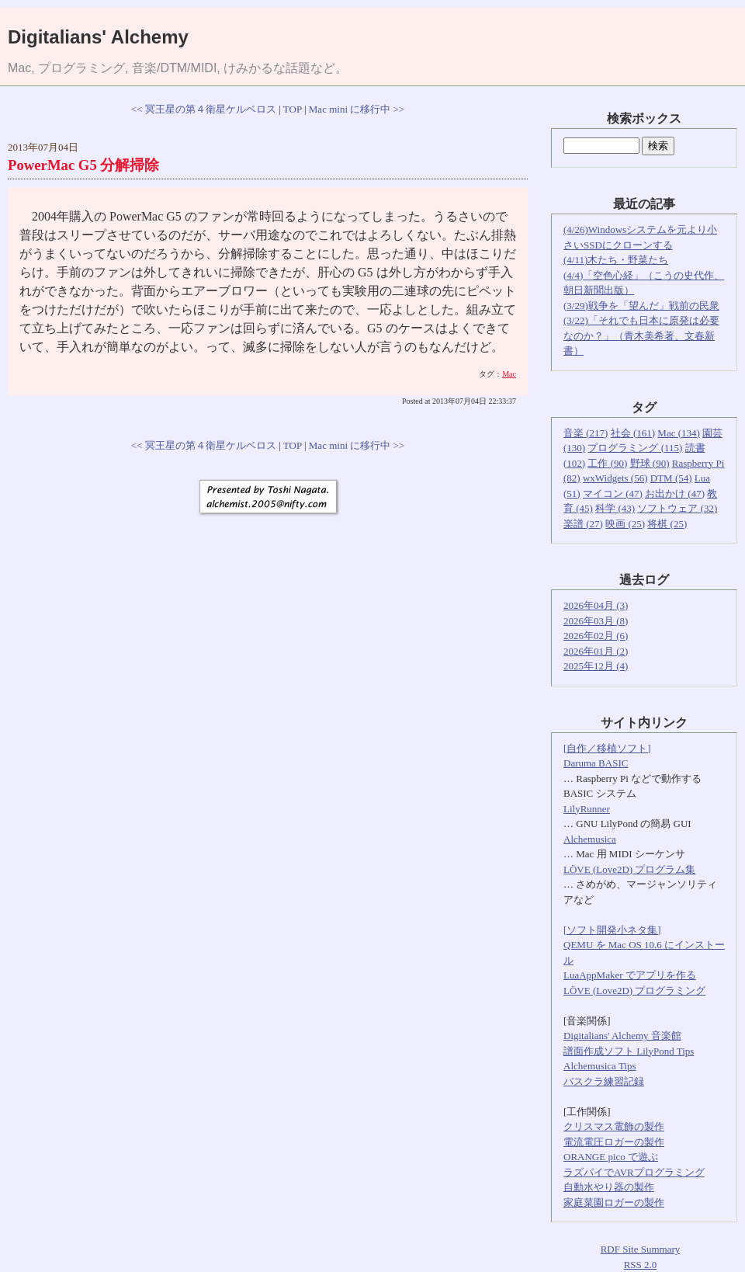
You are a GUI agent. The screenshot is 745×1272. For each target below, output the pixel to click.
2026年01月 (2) (595, 651)
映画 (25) (625, 524)
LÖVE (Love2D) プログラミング (634, 990)
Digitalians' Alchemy (98, 36)
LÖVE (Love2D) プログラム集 (629, 869)
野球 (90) (650, 463)
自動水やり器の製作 (608, 1187)
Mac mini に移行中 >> (356, 109)
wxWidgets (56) (615, 478)
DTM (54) (671, 478)
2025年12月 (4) (595, 666)
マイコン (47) (613, 493)
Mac (509, 374)
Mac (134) (678, 433)
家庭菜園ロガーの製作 (613, 1202)
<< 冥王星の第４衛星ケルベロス (203, 109)
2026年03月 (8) (595, 621)
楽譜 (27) (583, 524)
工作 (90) (607, 463)
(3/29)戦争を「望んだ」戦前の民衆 (641, 305)
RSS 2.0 (640, 1264)
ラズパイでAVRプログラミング (634, 1172)
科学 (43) (615, 508)
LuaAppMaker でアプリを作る (629, 975)
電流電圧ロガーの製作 (613, 1142)
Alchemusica (589, 839)
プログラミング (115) (634, 448)
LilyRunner (586, 809)
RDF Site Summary (641, 1249)
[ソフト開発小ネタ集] (612, 930)
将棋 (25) (667, 524)
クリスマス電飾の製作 (613, 1126)
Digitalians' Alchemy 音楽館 (622, 1035)
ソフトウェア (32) (677, 508)
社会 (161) (633, 433)
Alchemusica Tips (599, 1066)
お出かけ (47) (675, 493)
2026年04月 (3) (595, 605)
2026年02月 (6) (595, 635)
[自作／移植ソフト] (607, 748)
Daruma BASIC (595, 763)
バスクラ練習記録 (603, 1081)
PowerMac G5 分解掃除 (83, 165)
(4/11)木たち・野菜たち (615, 260)
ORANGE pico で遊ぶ (610, 1157)
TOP (292, 109)
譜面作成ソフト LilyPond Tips (628, 1051)
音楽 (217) (585, 433)
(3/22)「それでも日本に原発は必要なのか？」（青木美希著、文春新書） (641, 335)
